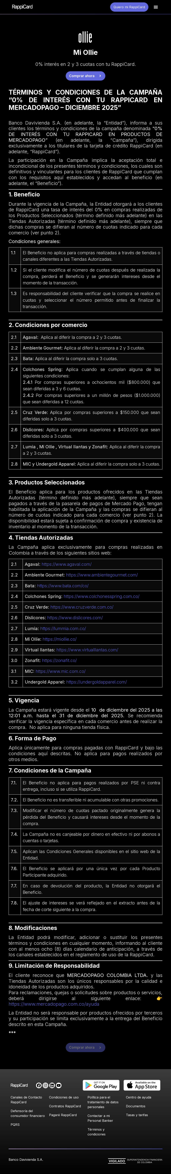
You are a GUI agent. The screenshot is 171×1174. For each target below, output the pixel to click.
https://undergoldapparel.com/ (96, 682)
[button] (155, 7)
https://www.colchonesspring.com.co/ (101, 596)
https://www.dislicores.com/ (75, 617)
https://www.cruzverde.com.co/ (81, 607)
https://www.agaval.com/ (67, 564)
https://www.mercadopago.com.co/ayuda (54, 1004)
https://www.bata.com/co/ (63, 585)
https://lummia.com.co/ (63, 628)
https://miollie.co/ (59, 639)
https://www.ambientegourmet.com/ (102, 574)
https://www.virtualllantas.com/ (87, 649)
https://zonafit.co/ (59, 660)
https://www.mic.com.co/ (61, 671)
